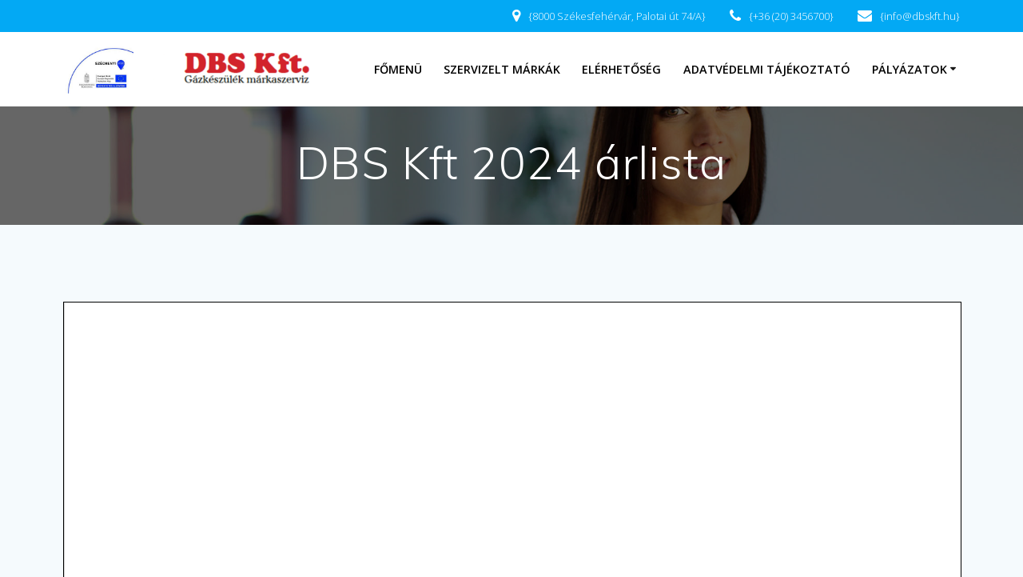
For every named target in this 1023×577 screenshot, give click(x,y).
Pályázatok (909, 69)
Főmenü (398, 69)
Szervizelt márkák (502, 69)
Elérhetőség (621, 69)
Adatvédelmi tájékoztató (766, 69)
